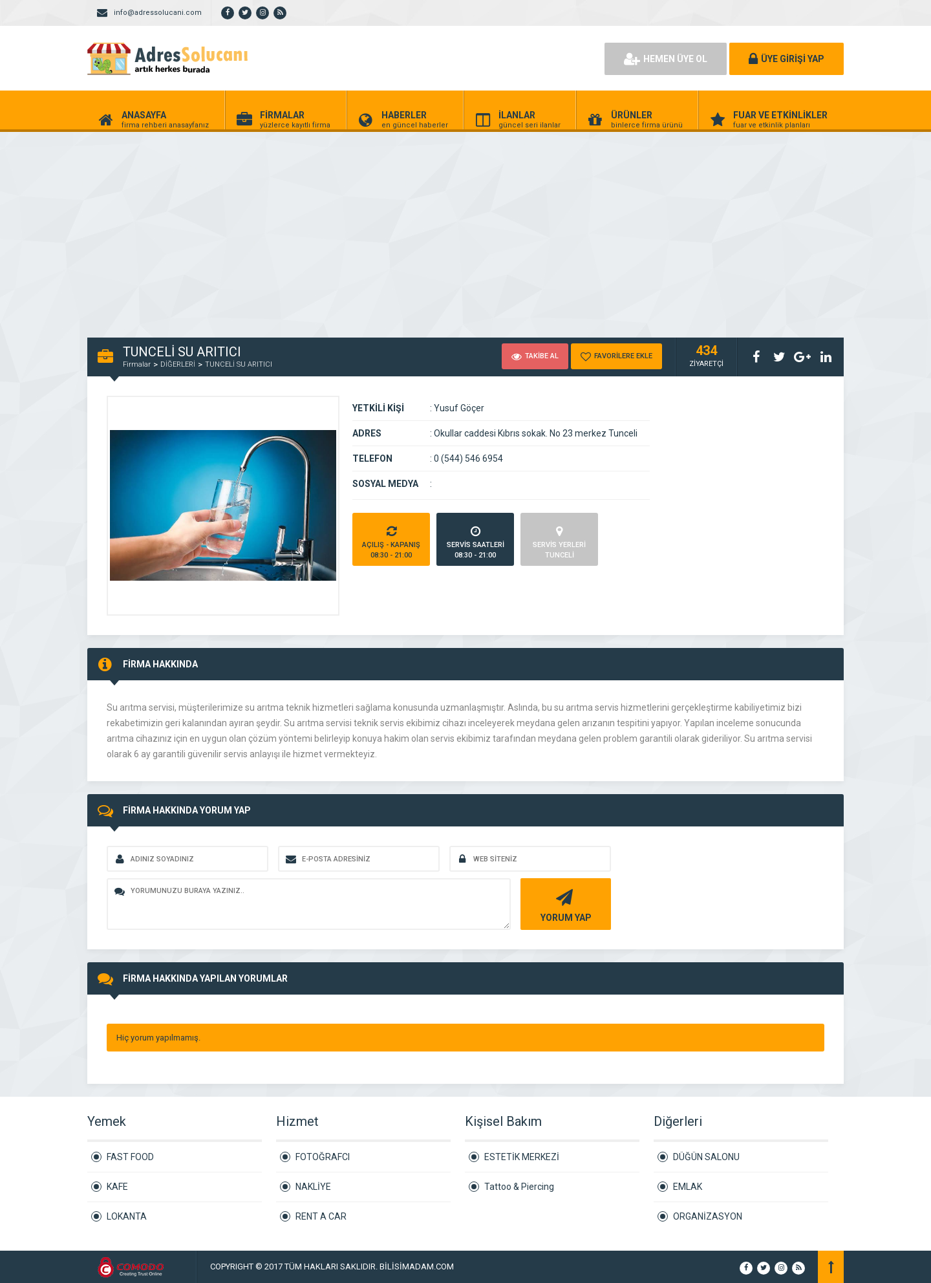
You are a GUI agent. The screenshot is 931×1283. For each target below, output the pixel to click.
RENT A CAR (321, 1216)
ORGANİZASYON (707, 1216)
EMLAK (687, 1186)
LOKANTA (127, 1216)
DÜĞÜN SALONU (706, 1157)
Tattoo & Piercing (519, 1186)
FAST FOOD (130, 1157)
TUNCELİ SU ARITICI (238, 364)
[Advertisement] (388, 227)
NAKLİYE (313, 1186)
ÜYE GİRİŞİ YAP (786, 59)
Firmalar (137, 364)
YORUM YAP (564, 904)
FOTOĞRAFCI (322, 1157)
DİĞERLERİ (177, 364)
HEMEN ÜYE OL (665, 59)
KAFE (117, 1186)
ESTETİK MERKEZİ (521, 1157)
